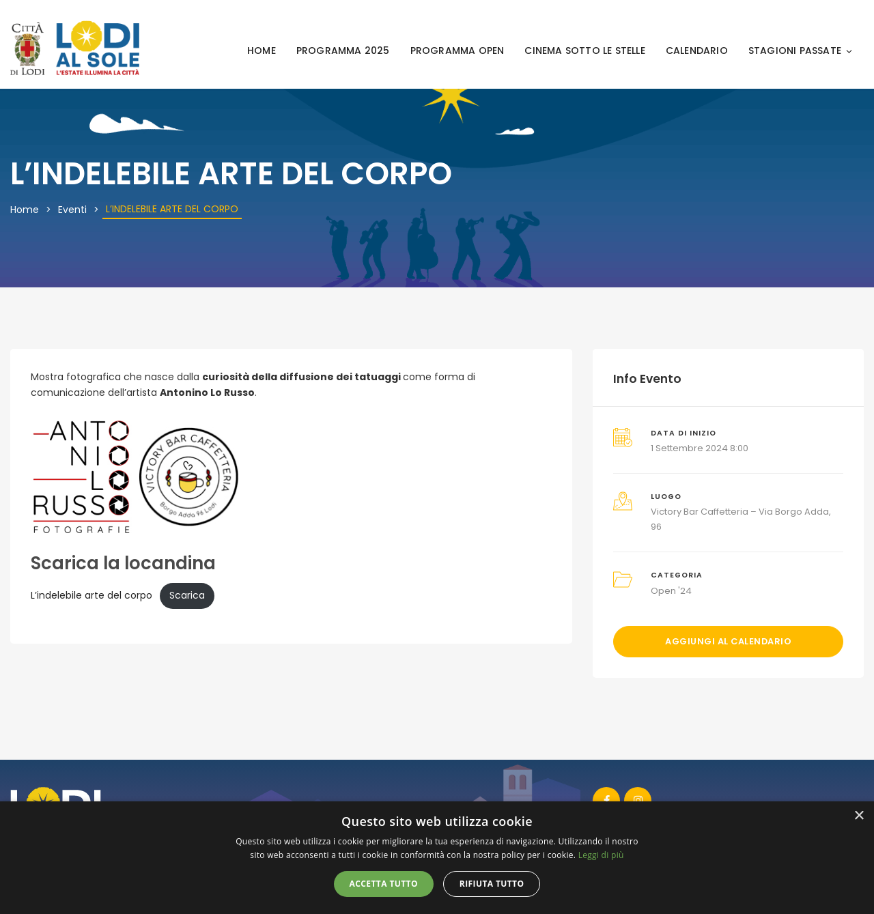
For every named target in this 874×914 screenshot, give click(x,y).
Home (24, 209)
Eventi (72, 209)
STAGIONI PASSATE (801, 50)
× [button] (859, 816)
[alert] (437, 857)
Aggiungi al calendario (728, 641)
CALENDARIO (697, 50)
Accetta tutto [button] (384, 883)
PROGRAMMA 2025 (343, 50)
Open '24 (671, 590)
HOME (261, 50)
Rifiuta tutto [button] (492, 883)
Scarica (187, 595)
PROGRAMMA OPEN (457, 50)
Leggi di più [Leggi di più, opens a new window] (601, 855)
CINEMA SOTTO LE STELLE (584, 50)
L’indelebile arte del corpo (91, 595)
